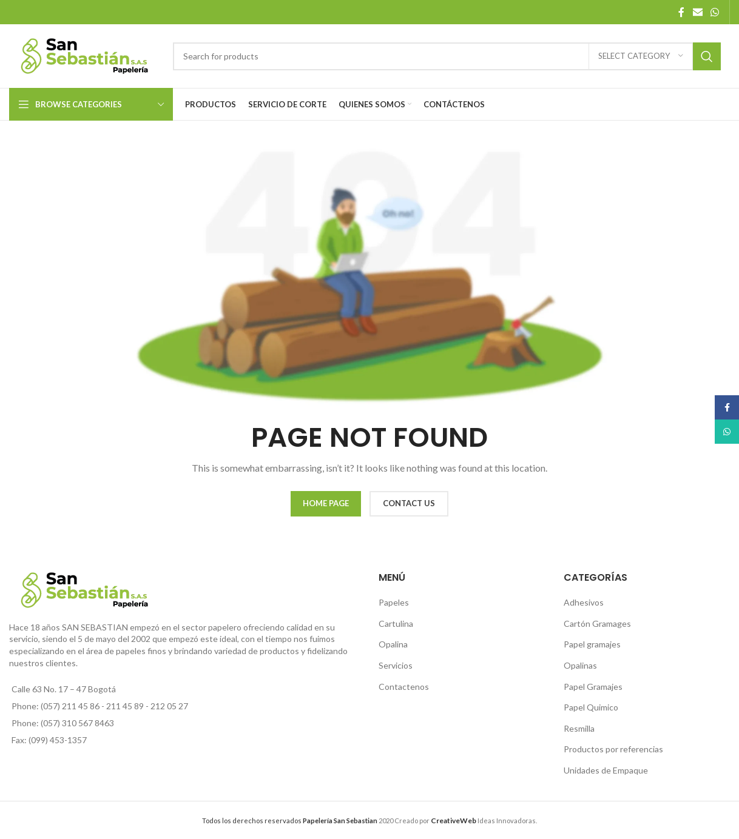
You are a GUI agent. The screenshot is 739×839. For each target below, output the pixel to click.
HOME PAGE (326, 503)
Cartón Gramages (597, 623)
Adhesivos (584, 602)
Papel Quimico (591, 707)
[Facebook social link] (681, 12)
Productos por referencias (613, 749)
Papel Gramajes (593, 686)
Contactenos (404, 686)
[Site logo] (85, 55)
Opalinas (580, 665)
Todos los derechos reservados (289, 820)
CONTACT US (409, 503)
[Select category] (641, 56)
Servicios (396, 665)
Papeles (394, 602)
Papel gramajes (592, 644)
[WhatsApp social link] (715, 12)
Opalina (393, 644)
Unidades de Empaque (606, 770)
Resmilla (579, 728)
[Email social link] (697, 12)
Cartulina (396, 623)
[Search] (447, 56)
